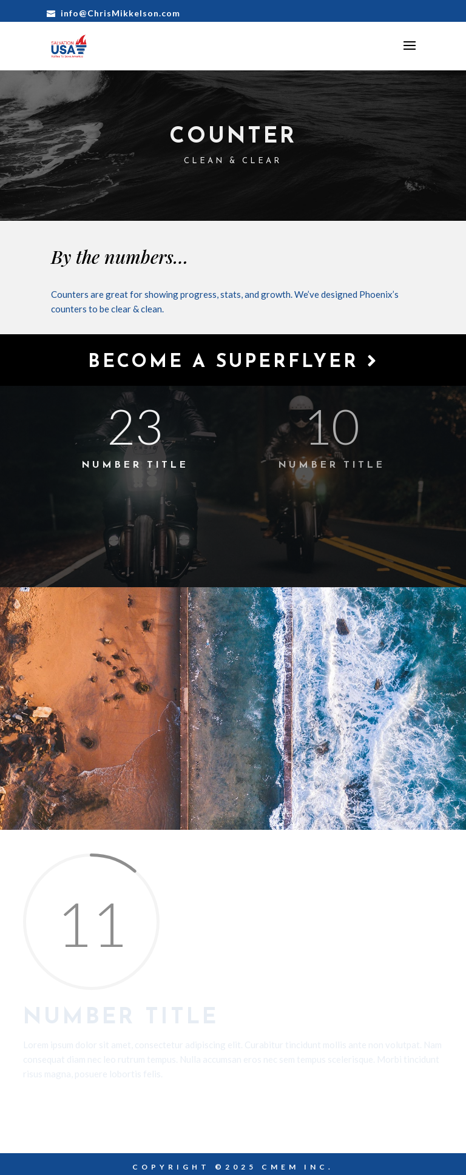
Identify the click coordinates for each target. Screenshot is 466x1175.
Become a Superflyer (233, 362)
